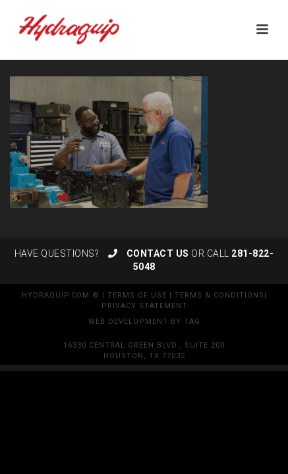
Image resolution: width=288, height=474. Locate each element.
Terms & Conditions (219, 295)
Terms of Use (137, 295)
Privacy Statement (144, 306)
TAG (192, 321)
